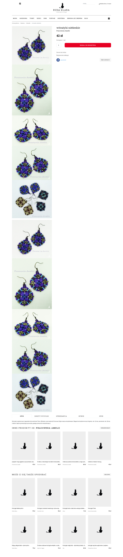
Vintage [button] (52, 18)
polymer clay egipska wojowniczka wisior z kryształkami (23, 462)
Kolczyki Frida (92, 508)
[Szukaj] (94, 3)
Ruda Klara (61, 8)
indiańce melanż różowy (94, 462)
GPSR (101, 416)
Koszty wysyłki (42, 416)
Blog (86, 18)
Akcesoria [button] (23, 18)
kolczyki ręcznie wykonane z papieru (98, 545)
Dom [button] (45, 18)
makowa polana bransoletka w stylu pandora (74, 462)
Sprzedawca (61, 416)
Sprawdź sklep (105, 428)
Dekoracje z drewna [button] (74, 18)
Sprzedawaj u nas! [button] (105, 3)
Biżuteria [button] (61, 18)
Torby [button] (32, 18)
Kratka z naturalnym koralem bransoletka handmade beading (48, 462)
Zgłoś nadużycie (105, 60)
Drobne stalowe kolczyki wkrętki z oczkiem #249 (48, 545)
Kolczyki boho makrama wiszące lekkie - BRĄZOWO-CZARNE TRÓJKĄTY (74, 508)
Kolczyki (28, 23)
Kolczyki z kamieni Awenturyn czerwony (48, 508)
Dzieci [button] (39, 18)
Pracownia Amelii (63, 31)
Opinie (81, 416)
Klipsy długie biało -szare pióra (20, 545)
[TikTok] (20, 3)
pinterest (63, 60)
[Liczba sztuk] (58, 45)
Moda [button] (15, 18)
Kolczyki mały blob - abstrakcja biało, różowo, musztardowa (74, 545)
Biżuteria (23, 23)
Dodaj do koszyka (88, 45)
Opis (22, 416)
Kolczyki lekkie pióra (17, 508)
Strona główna (15, 23)
